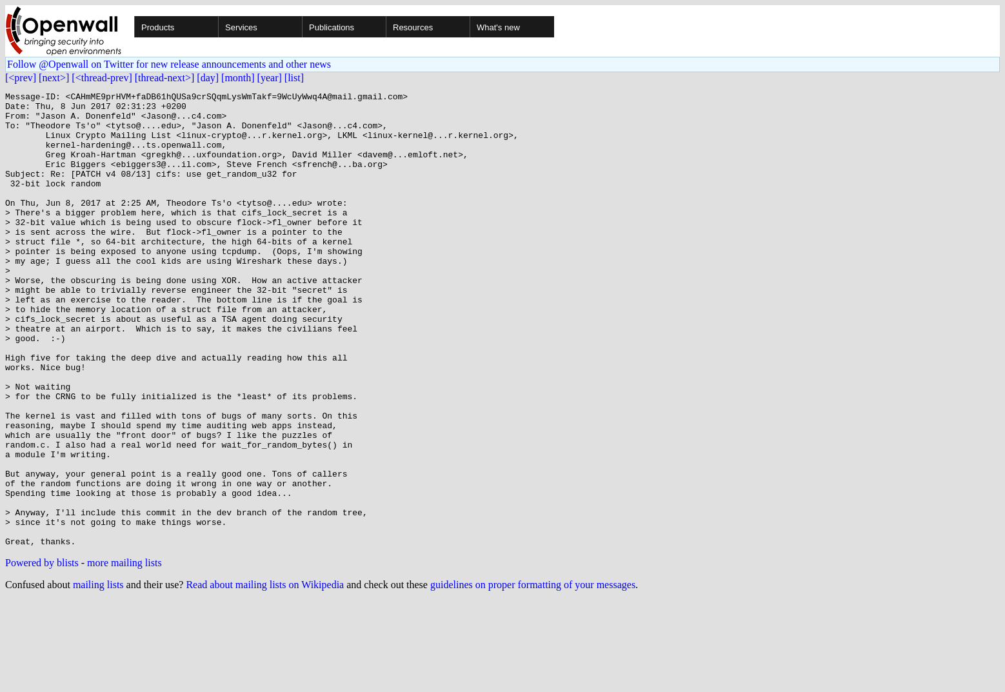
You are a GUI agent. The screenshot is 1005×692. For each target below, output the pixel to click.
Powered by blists (42, 653)
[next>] (54, 77)
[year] (269, 77)
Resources (413, 27)
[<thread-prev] (102, 77)
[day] (208, 77)
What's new (498, 27)
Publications (331, 27)
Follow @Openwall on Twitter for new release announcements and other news (169, 64)
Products (157, 27)
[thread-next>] (165, 77)
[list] (294, 77)
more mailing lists (124, 653)
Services (241, 27)
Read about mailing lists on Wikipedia (265, 675)
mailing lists (98, 675)
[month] (238, 77)
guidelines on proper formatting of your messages (532, 675)
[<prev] (20, 77)
